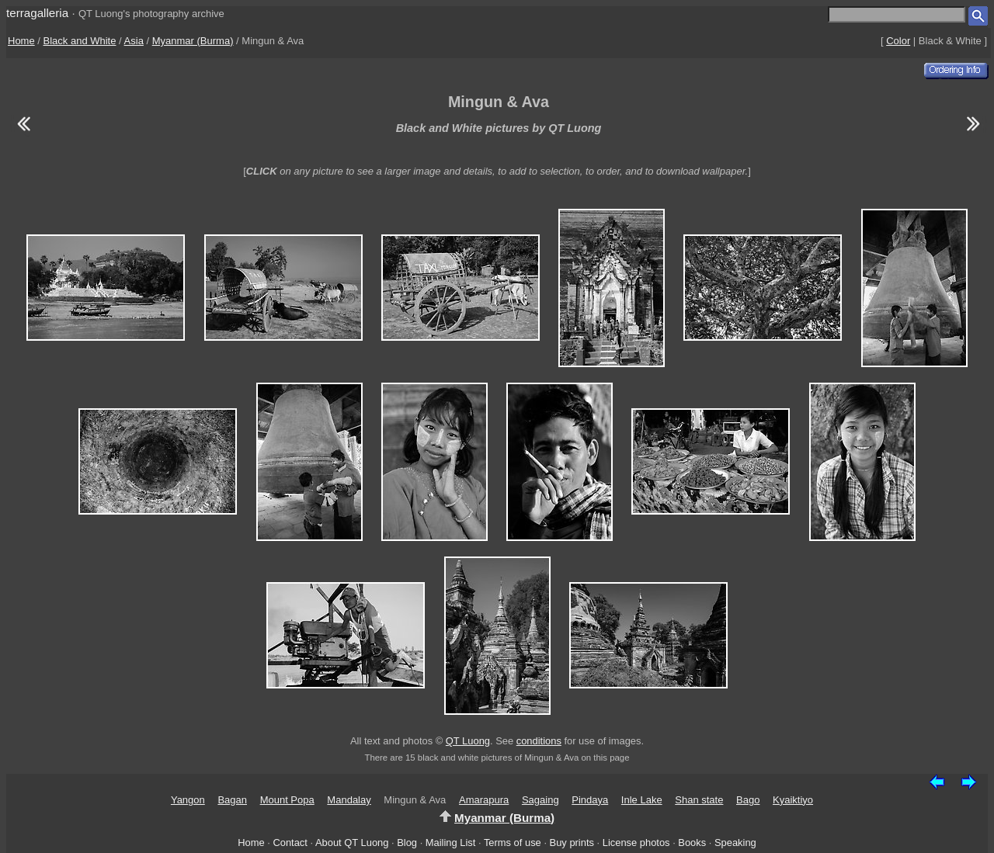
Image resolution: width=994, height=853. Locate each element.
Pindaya (590, 800)
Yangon (188, 800)
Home (21, 41)
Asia (134, 41)
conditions (538, 741)
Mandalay (348, 800)
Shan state (699, 800)
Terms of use (512, 842)
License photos (636, 842)
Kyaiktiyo (793, 800)
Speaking (735, 842)
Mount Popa (287, 800)
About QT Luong (351, 842)
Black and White (79, 41)
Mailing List (451, 842)
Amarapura (484, 800)
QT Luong (468, 741)
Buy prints (572, 842)
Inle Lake (641, 800)
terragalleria (37, 12)
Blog (407, 842)
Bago (747, 800)
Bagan (232, 800)
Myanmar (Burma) (193, 41)
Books (692, 842)
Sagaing (540, 800)
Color (898, 41)
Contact (290, 842)
